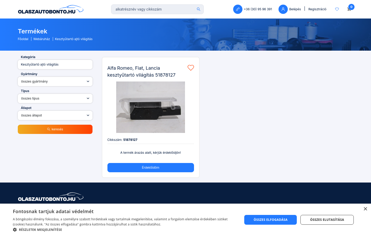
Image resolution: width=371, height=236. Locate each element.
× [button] (365, 209)
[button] (124, 229)
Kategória (28, 57)
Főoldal (23, 39)
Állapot (26, 108)
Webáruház (41, 39)
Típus (25, 91)
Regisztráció (317, 9)
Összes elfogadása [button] (271, 219)
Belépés (290, 9)
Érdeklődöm (150, 167)
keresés (55, 129)
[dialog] (185, 220)
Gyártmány (29, 74)
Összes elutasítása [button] (327, 219)
